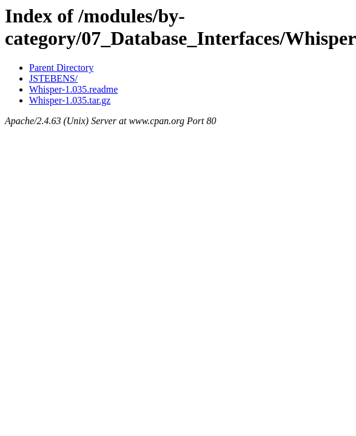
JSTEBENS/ (53, 78)
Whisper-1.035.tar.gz (69, 100)
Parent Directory (61, 67)
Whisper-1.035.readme (73, 89)
